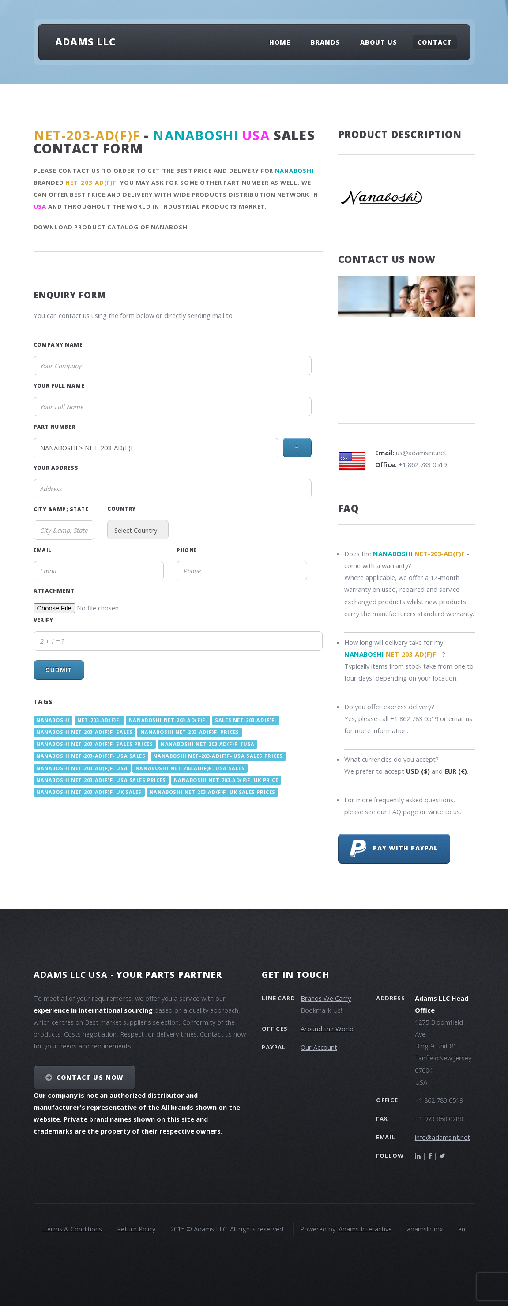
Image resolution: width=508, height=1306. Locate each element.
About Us (378, 42)
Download (53, 227)
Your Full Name (59, 385)
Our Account (319, 1047)
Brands (325, 42)
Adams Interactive (365, 1228)
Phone (187, 550)
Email (43, 550)
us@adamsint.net (421, 452)
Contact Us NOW (89, 1077)
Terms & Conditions (72, 1228)
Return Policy (136, 1228)
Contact (435, 42)
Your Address (56, 467)
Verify (43, 619)
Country (121, 508)
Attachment (54, 590)
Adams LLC (85, 41)
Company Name (58, 344)
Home (279, 42)
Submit (58, 670)
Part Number (54, 426)
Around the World (327, 1028)
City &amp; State (61, 509)
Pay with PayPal (394, 848)
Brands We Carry (326, 998)
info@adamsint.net (442, 1137)
